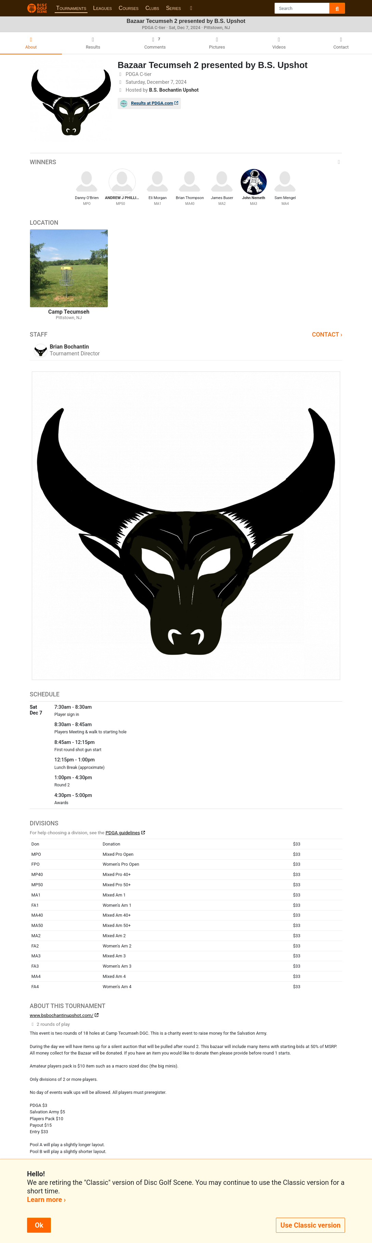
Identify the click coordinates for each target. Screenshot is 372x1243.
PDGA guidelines (123, 832)
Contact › (327, 334)
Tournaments (71, 8)
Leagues (102, 8)
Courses (128, 8)
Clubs (152, 8)
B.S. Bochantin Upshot (174, 90)
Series (173, 8)
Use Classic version (310, 1225)
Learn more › (46, 1199)
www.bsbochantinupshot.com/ (61, 1015)
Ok (38, 1225)
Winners (186, 162)
